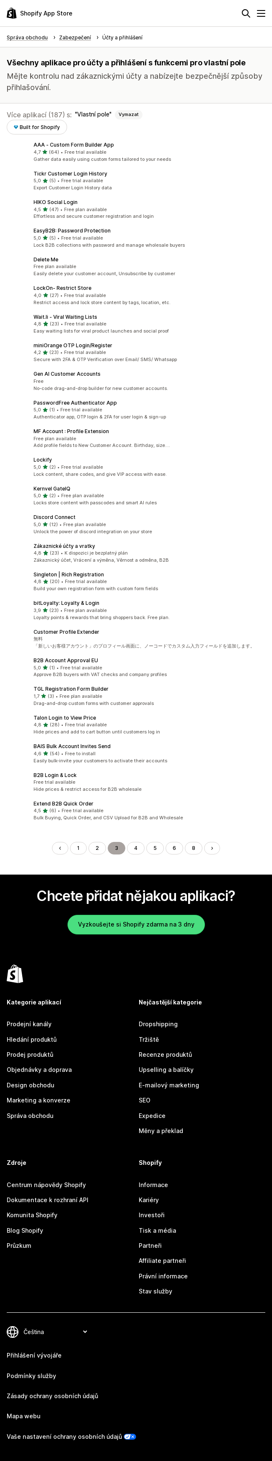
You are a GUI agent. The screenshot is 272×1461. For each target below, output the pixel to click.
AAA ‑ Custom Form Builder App (74, 145)
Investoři (152, 1214)
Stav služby (155, 1291)
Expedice (152, 1115)
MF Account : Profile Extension (71, 431)
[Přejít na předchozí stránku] (60, 848)
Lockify (43, 460)
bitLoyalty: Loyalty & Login (66, 603)
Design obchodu (30, 1085)
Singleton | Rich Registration (69, 574)
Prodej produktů (30, 1054)
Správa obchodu (30, 1115)
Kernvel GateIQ (52, 488)
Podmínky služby (31, 1375)
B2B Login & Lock (55, 775)
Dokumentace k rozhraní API (47, 1199)
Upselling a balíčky (166, 1069)
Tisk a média (157, 1230)
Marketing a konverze (38, 1100)
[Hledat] (246, 13)
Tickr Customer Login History (70, 173)
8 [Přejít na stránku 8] (193, 848)
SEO (144, 1100)
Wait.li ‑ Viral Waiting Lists (65, 317)
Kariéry (149, 1199)
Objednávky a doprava (39, 1069)
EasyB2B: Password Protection (72, 230)
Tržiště (149, 1039)
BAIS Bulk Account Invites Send (72, 746)
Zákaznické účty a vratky (64, 546)
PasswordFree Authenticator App (75, 403)
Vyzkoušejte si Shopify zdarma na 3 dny (136, 924)
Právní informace (163, 1276)
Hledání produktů (32, 1039)
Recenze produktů (165, 1054)
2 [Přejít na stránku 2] (97, 848)
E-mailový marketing (169, 1085)
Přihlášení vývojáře (34, 1355)
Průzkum (19, 1245)
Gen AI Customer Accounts (67, 374)
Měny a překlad (161, 1130)
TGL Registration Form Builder (71, 689)
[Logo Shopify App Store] (40, 13)
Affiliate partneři (162, 1260)
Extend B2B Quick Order (63, 803)
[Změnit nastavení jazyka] (55, 1332)
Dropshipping (158, 1023)
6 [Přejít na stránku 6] (174, 848)
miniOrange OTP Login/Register (73, 345)
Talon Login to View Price (65, 718)
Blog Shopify (25, 1230)
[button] (136, 152)
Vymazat (129, 114)
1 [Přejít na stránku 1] (78, 848)
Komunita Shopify (32, 1214)
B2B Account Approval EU (66, 660)
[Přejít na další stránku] (212, 848)
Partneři (150, 1245)
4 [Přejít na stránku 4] (135, 848)
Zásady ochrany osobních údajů (52, 1395)
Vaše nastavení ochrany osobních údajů (64, 1436)
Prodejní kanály (29, 1023)
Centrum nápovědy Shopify (46, 1184)
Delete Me (46, 259)
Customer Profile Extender (66, 632)
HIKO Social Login (56, 202)
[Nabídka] (261, 13)
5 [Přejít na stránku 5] (155, 848)
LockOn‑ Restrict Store (62, 288)
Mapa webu (23, 1416)
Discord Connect (54, 517)
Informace (153, 1184)
